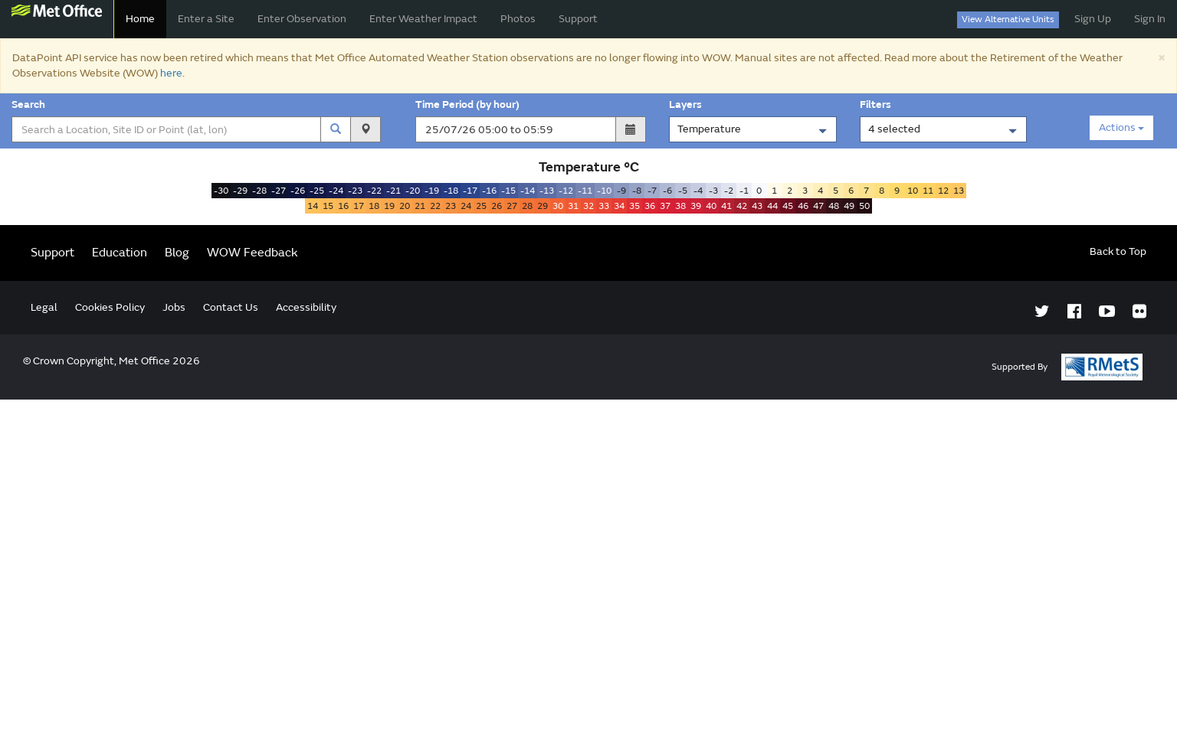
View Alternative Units (1008, 19)
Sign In (1150, 18)
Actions (1121, 127)
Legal (44, 651)
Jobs (173, 651)
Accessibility (306, 651)
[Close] (1161, 57)
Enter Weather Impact (423, 18)
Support (578, 18)
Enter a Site (206, 18)
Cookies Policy (110, 651)
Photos (518, 18)
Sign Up (1092, 18)
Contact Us (230, 651)
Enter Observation (301, 18)
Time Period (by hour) (467, 104)
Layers (688, 104)
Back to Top (1118, 595)
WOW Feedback (252, 597)
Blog (177, 597)
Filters (878, 104)
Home (140, 18)
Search (30, 104)
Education (119, 597)
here (171, 73)
